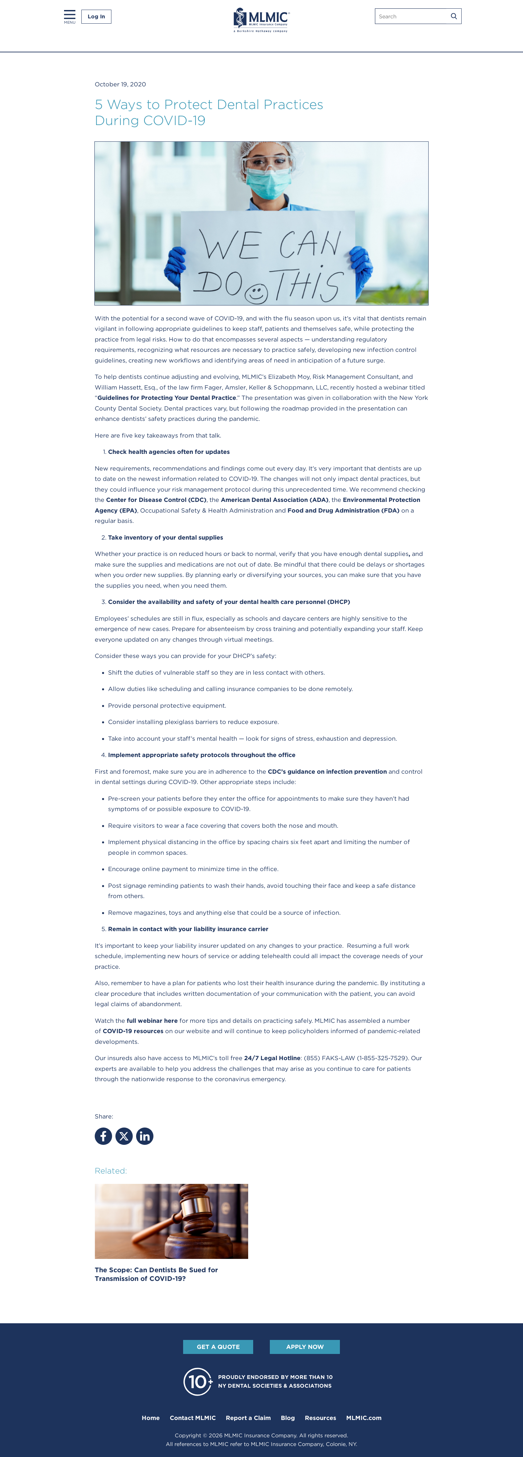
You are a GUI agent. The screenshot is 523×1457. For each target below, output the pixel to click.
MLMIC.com (364, 1417)
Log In (96, 16)
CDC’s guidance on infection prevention (327, 771)
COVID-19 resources (133, 1030)
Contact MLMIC (193, 1417)
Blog (288, 1417)
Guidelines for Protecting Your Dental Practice (166, 397)
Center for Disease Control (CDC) (156, 499)
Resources (320, 1417)
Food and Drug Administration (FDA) (344, 510)
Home (151, 1417)
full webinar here (152, 1020)
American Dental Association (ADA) (275, 499)
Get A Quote (218, 1346)
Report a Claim (248, 1417)
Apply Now (305, 1346)
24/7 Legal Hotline (272, 1057)
